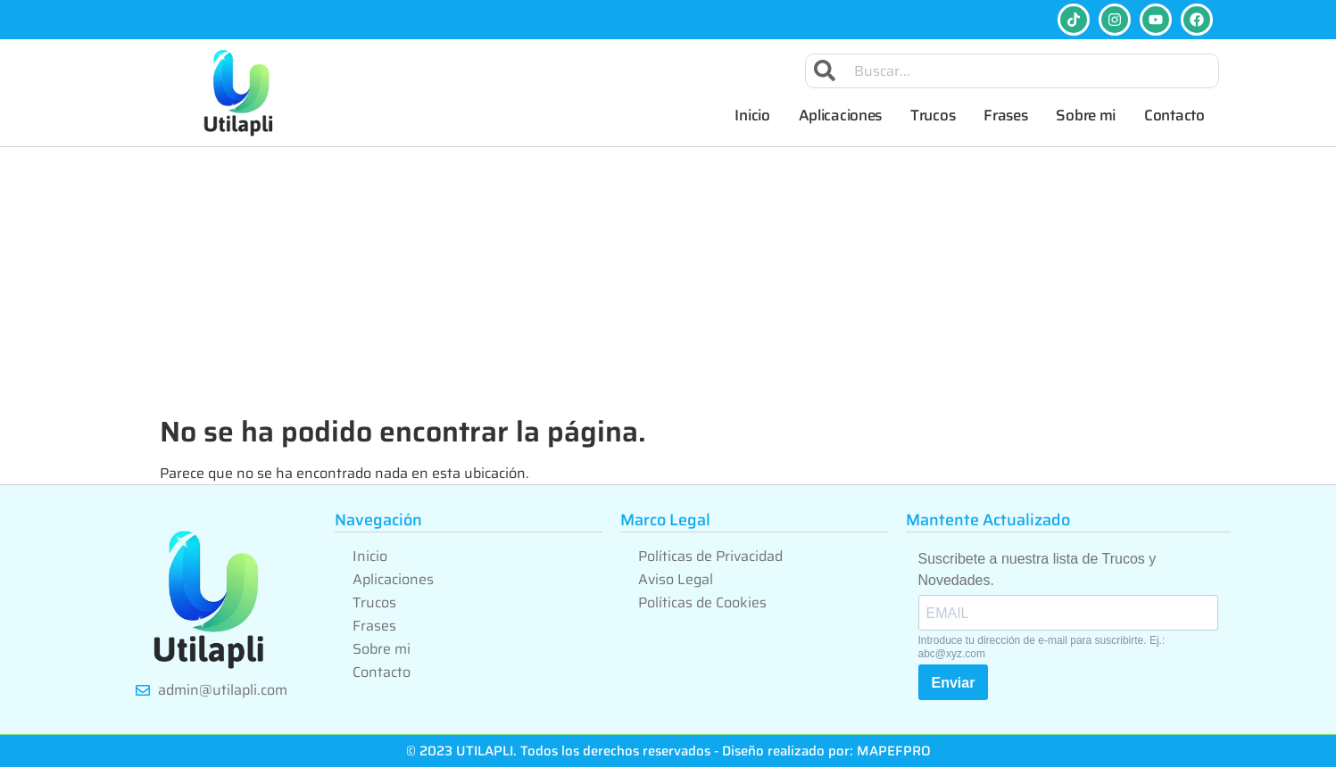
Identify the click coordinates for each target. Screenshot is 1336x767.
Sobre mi (1086, 115)
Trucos (932, 115)
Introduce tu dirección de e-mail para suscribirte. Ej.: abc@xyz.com (1042, 646)
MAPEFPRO (894, 751)
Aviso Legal (675, 579)
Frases (1005, 115)
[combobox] (1012, 71)
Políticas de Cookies (702, 602)
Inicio (751, 115)
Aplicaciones (840, 115)
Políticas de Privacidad (710, 556)
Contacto (1174, 115)
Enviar (953, 682)
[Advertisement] (668, 281)
